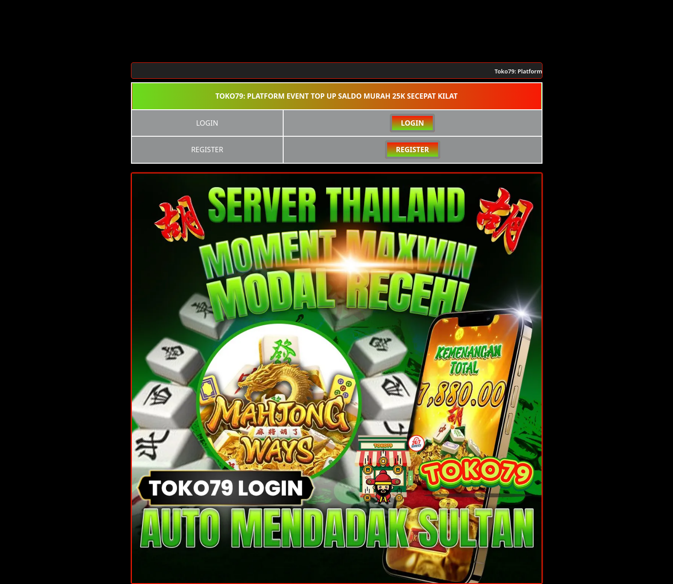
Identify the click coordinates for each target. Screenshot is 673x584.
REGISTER (412, 149)
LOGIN (412, 123)
